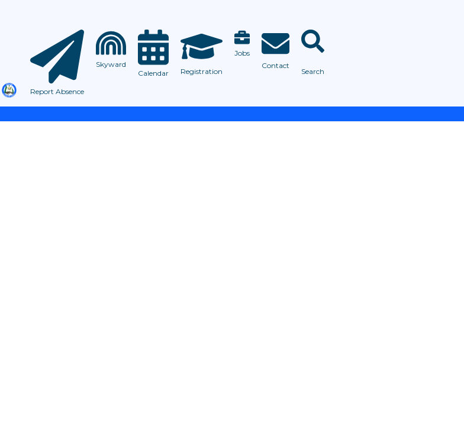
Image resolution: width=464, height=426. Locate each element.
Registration (202, 71)
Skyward (111, 64)
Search (312, 71)
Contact (275, 65)
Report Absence (57, 91)
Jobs (242, 53)
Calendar (153, 73)
